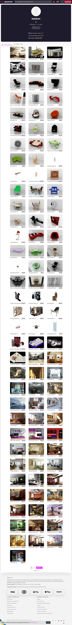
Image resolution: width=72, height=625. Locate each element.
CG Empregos (10, 613)
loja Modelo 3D (50, 379)
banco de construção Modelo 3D (54, 59)
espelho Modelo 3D (14, 150)
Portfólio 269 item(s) (7, 44)
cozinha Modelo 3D (51, 516)
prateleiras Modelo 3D (51, 166)
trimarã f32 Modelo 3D (33, 59)
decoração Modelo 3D (33, 74)
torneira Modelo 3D (33, 135)
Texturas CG (9, 605)
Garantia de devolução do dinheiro (44, 613)
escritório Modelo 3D (14, 471)
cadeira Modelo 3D (51, 74)
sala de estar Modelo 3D (15, 74)
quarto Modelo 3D (32, 318)
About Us (9, 577)
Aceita (48, 622)
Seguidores (33, 24)
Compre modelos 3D (13, 597)
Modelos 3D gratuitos (11, 603)
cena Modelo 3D (32, 394)
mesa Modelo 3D (50, 89)
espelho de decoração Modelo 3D (17, 303)
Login (62, 1)
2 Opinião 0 (18, 44)
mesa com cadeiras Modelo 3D (16, 288)
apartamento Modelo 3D (33, 349)
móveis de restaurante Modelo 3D (17, 349)
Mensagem (36, 27)
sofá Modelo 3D (32, 89)
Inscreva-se (68, 1)
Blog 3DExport (10, 611)
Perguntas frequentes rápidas (43, 603)
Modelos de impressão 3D (13, 601)
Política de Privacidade (42, 609)
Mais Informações (33, 622)
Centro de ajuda (40, 601)
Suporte (38, 599)
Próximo (39, 567)
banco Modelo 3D (13, 257)
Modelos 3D (9, 599)
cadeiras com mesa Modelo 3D (53, 150)
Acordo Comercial (41, 607)
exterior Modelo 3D (32, 379)
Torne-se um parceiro (11, 609)
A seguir (40, 24)
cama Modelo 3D (32, 120)
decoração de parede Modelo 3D (16, 135)
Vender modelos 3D (11, 607)
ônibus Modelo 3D (51, 410)
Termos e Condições (41, 611)
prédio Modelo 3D (13, 379)
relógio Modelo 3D (51, 211)
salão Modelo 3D (50, 547)
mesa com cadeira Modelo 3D (16, 105)
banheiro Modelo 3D (51, 394)
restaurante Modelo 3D (52, 455)
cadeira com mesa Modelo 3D (35, 257)
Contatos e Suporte (42, 597)
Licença (38, 605)
